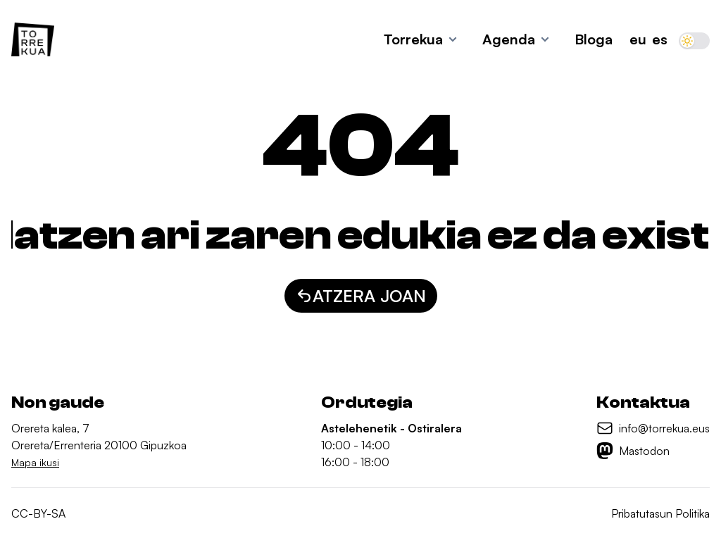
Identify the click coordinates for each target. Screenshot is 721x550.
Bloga (594, 39)
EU (637, 39)
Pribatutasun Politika (660, 513)
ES (659, 39)
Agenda (508, 39)
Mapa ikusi (35, 462)
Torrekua (413, 39)
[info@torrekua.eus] (653, 428)
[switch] (694, 40)
